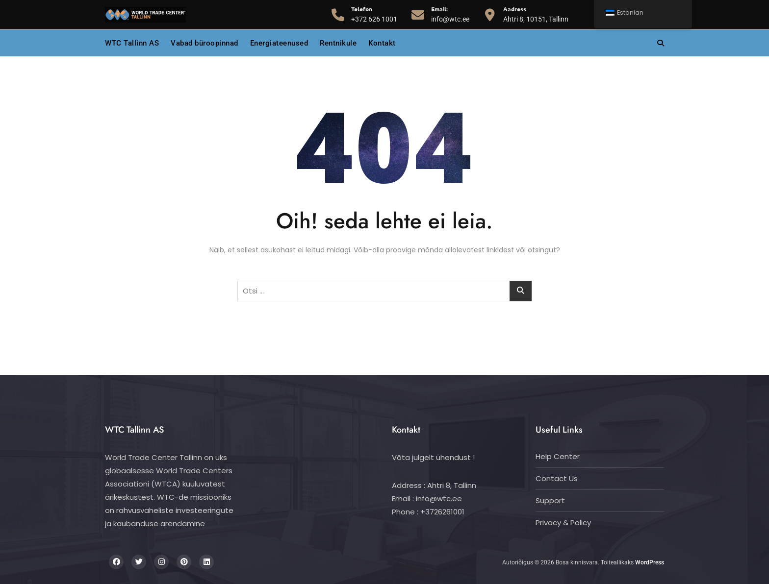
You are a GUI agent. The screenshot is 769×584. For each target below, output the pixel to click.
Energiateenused (279, 43)
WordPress (649, 562)
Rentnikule (338, 43)
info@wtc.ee (450, 13)
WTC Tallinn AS (132, 43)
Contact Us (557, 478)
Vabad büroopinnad (204, 43)
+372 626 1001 (374, 13)
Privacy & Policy (563, 522)
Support (550, 500)
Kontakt (382, 43)
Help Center (558, 456)
